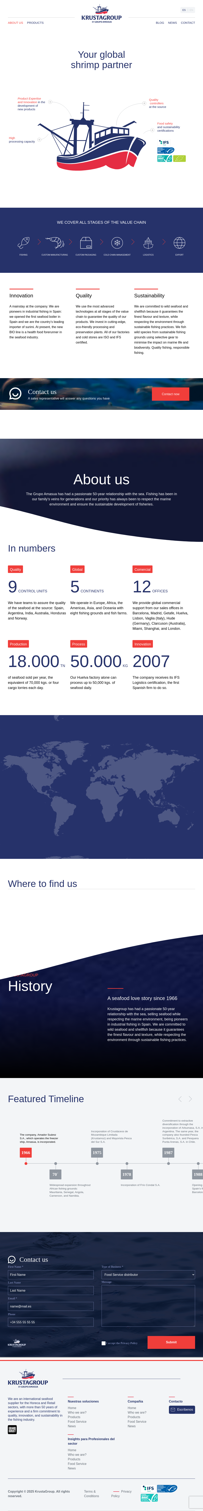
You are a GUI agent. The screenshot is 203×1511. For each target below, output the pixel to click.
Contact (188, 22)
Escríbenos (182, 1409)
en (191, 10)
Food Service (77, 1421)
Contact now (170, 394)
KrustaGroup (44, 1491)
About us (15, 22)
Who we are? (77, 1412)
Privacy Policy (129, 1343)
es (184, 10)
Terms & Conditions (91, 1494)
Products (35, 22)
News (172, 22)
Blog (160, 22)
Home (72, 1408)
